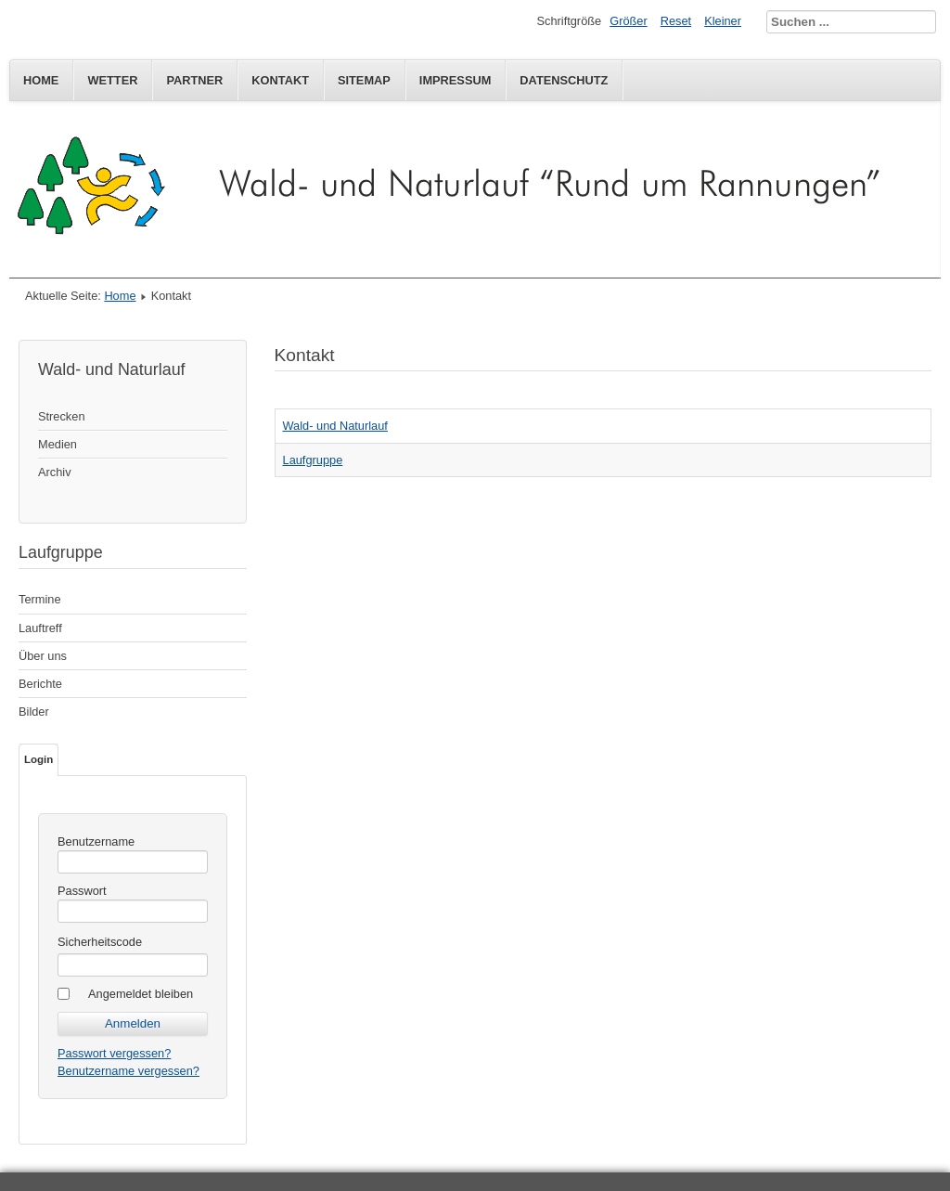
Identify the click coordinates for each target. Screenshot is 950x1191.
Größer (629, 21)
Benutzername (96, 841)
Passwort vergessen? (114, 1053)
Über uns (43, 656)
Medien (57, 444)
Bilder (34, 711)
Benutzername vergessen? (128, 1071)
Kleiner (722, 21)
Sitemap (364, 80)
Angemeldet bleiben (140, 994)
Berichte (40, 684)
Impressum (455, 80)
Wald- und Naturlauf (335, 426)
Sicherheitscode (100, 942)
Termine (40, 599)
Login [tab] (38, 759)
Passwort (82, 891)
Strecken (61, 416)
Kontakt (280, 80)
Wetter (112, 80)
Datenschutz (564, 80)
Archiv (54, 472)
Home (40, 80)
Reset (676, 21)
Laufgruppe (313, 460)
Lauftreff (40, 628)
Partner (194, 80)
